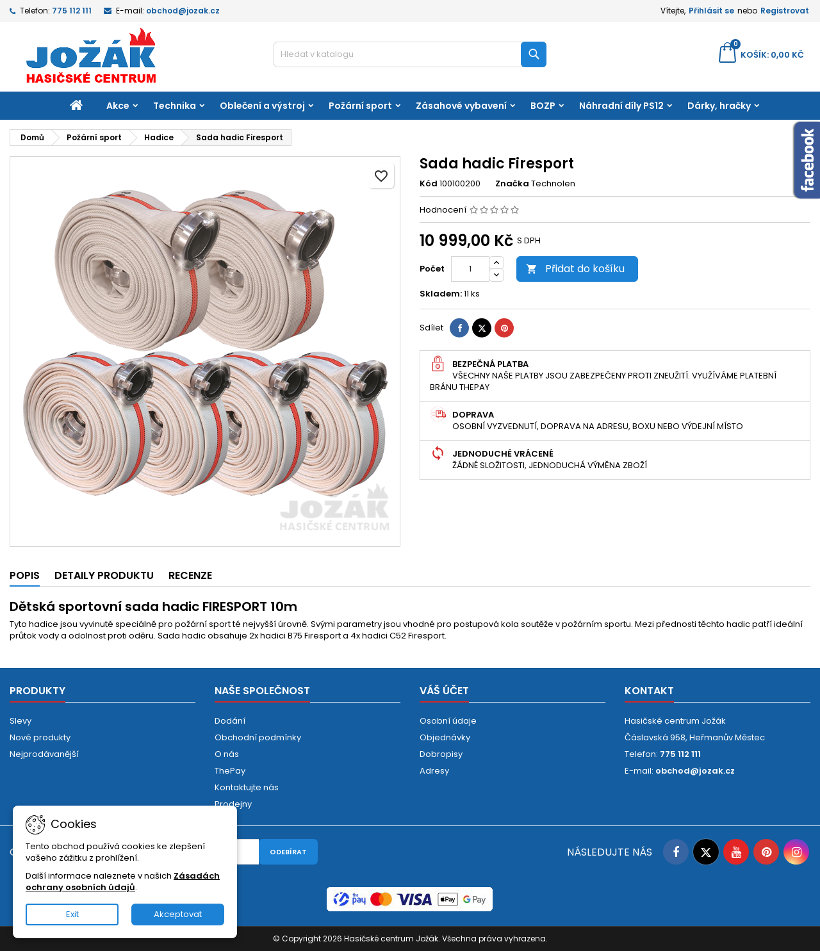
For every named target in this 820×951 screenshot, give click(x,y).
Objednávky (445, 737)
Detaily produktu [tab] (104, 575)
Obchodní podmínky (258, 737)
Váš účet (444, 690)
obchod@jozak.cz (183, 10)
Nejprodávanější (44, 754)
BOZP (542, 105)
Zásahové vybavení (461, 105)
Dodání (230, 721)
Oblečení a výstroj (262, 105)
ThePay (230, 771)
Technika (174, 105)
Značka (512, 184)
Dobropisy (441, 754)
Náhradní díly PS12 (621, 105)
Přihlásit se (711, 10)
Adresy (434, 771)
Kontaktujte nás (247, 787)
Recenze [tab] (190, 575)
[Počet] (470, 269)
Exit (72, 914)
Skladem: (441, 294)
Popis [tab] (25, 575)
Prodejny (233, 804)
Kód (429, 184)
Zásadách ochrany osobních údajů (123, 881)
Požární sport (360, 105)
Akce (117, 105)
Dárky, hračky (719, 105)
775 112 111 (72, 10)
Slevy (20, 721)
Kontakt (649, 690)
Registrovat (784, 10)
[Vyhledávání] (410, 54)
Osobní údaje (448, 721)
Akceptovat (178, 914)
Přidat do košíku (575, 268)
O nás (227, 754)
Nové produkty (40, 737)
